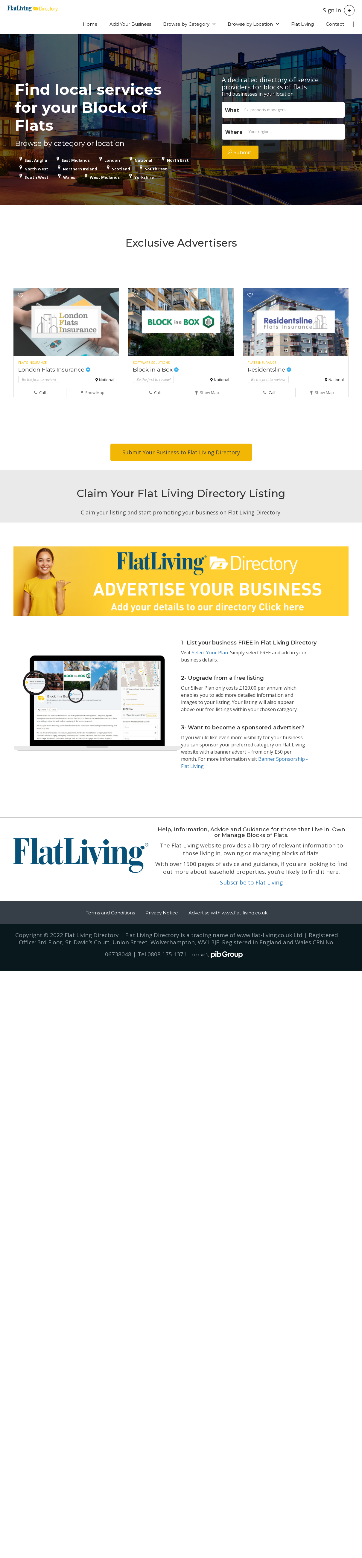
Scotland (121, 169)
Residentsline (269, 369)
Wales (69, 177)
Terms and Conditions (110, 913)
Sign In (332, 10)
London (112, 160)
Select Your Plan (210, 652)
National (143, 160)
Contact (335, 24)
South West (36, 177)
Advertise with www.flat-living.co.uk (227, 913)
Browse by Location (250, 24)
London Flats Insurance (54, 369)
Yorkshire (144, 177)
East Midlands (76, 160)
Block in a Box (156, 369)
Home (90, 24)
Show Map (92, 392)
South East (156, 169)
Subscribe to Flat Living (251, 882)
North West (36, 169)
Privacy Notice (161, 913)
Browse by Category (186, 24)
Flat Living (302, 24)
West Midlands (105, 177)
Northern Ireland (80, 169)
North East (178, 160)
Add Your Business (130, 24)
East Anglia (36, 160)
